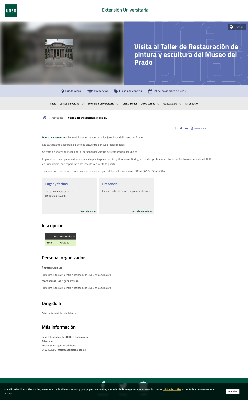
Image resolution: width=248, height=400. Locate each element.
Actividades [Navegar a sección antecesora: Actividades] (57, 118)
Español (239, 27)
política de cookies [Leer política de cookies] (172, 389)
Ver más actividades (142, 211)
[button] (176, 128)
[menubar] (124, 104)
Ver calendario (88, 211)
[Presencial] (97, 92)
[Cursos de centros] (128, 92)
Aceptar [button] (232, 391)
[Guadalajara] (71, 92)
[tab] (124, 11)
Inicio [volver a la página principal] (44, 118)
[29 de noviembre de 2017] (167, 92)
